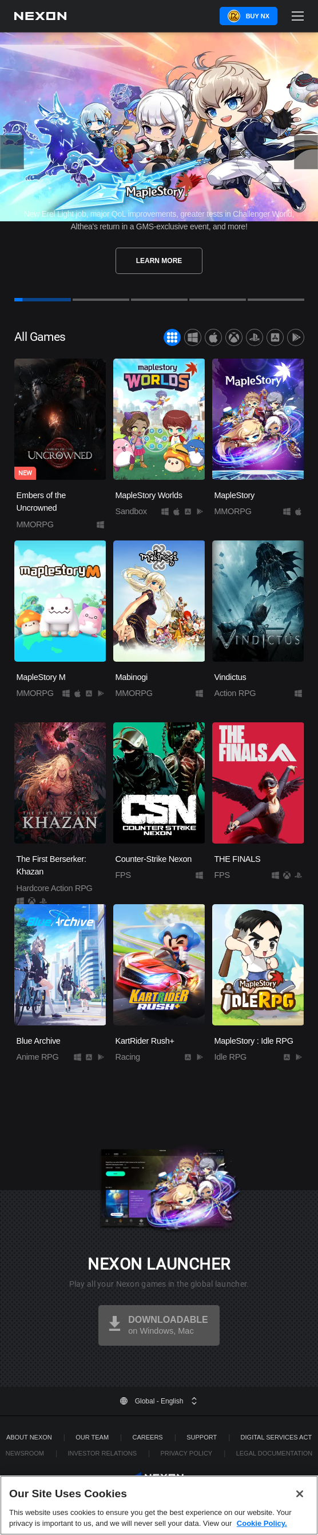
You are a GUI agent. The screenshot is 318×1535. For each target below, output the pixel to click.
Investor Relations (102, 1453)
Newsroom (25, 1453)
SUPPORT (201, 1437)
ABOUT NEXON (29, 1437)
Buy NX (257, 16)
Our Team (92, 1437)
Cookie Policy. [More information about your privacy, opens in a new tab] (262, 1523)
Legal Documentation (274, 1453)
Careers (148, 1437)
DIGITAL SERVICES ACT (276, 1437)
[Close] (299, 1493)
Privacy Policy (186, 1453)
